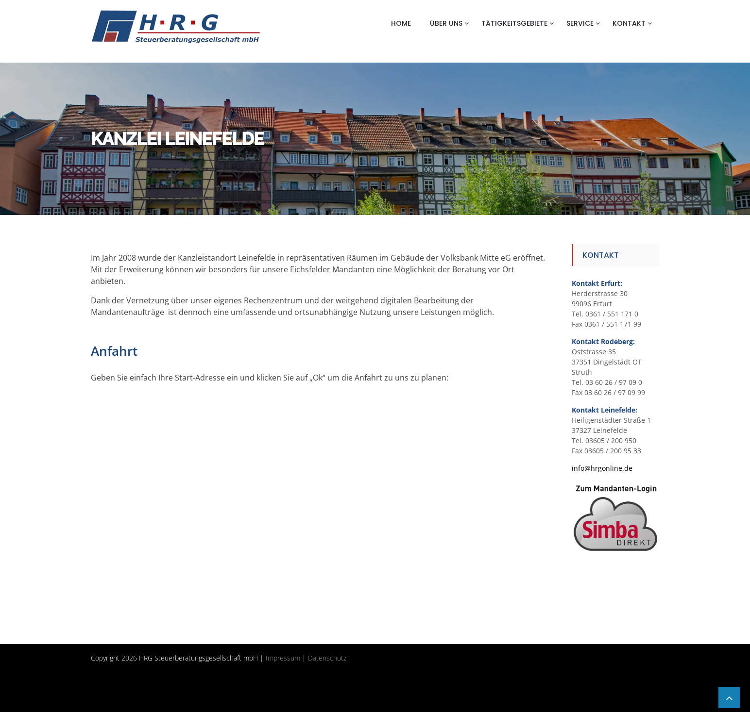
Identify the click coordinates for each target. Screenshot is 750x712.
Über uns (446, 23)
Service (580, 23)
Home (401, 23)
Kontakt (629, 23)
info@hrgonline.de (602, 468)
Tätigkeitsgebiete (514, 23)
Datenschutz (327, 657)
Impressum (283, 657)
